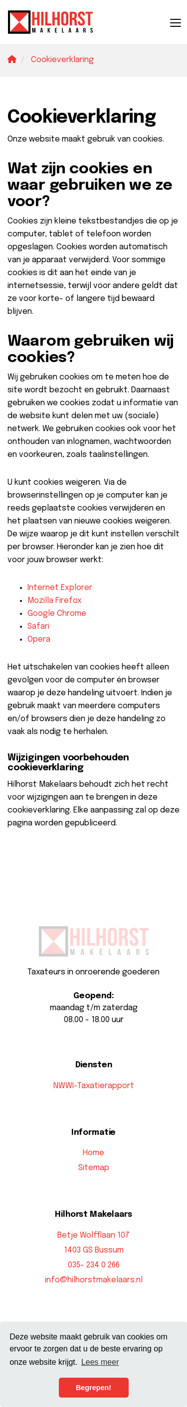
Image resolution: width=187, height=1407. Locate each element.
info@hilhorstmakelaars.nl (94, 1280)
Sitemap (93, 1168)
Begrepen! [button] (93, 1388)
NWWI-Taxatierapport (93, 1086)
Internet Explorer (59, 588)
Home (93, 1153)
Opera (38, 639)
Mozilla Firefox (54, 600)
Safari (38, 626)
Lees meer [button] (100, 1362)
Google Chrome (56, 613)
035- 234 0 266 (94, 1265)
